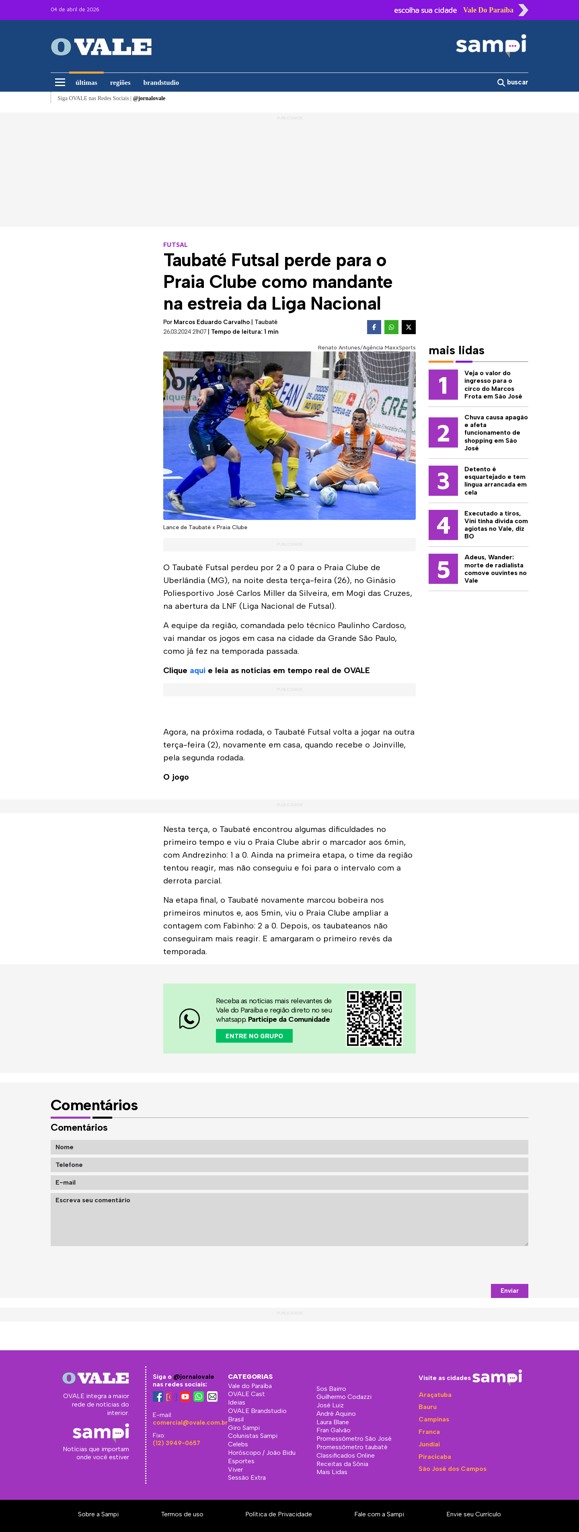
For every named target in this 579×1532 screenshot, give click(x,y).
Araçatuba (435, 1395)
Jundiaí (429, 1444)
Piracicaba (435, 1456)
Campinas (434, 1419)
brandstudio (161, 82)
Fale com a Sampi (379, 1514)
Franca (429, 1431)
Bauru (428, 1407)
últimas (86, 82)
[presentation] (467, 1265)
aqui (197, 670)
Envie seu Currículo (473, 1514)
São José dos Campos (453, 1468)
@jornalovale (193, 1376)
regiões (120, 82)
